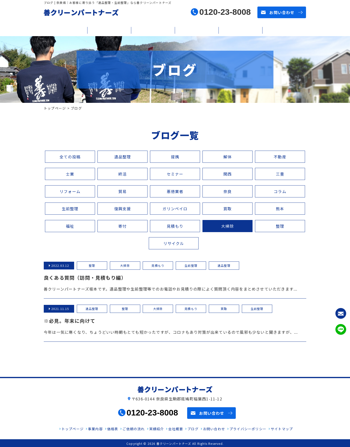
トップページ (55, 108)
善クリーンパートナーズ (174, 443)
